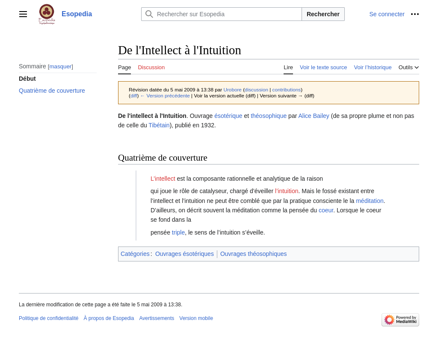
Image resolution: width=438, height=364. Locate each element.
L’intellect (163, 178)
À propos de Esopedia (108, 318)
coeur (326, 210)
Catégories (135, 253)
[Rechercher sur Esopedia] (221, 14)
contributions (286, 89)
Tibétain (158, 125)
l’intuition (286, 191)
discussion (256, 89)
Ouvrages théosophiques (253, 253)
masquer (60, 66)
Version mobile (196, 318)
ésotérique (228, 115)
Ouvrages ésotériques (184, 253)
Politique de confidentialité (48, 318)
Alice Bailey (313, 115)
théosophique (269, 115)
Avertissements (157, 318)
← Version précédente (165, 95)
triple (178, 232)
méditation (370, 200)
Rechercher (323, 14)
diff (133, 95)
